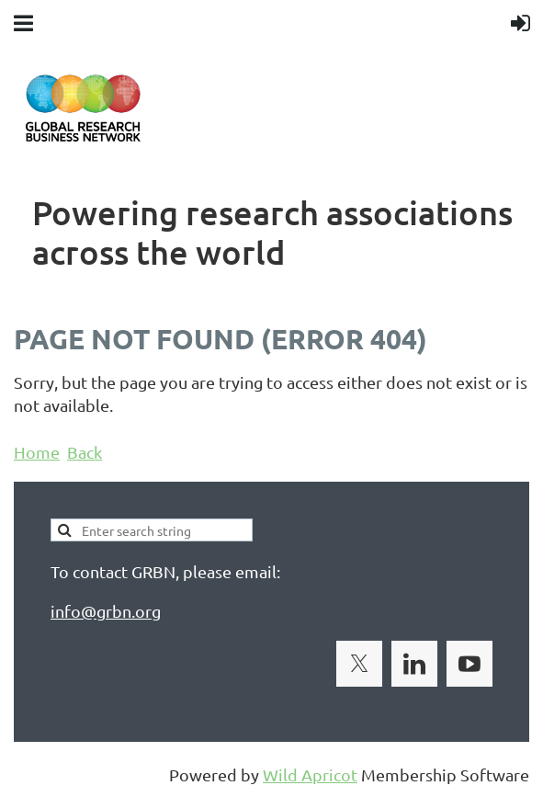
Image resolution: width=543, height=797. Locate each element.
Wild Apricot (310, 774)
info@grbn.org (106, 611)
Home (37, 451)
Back (84, 451)
